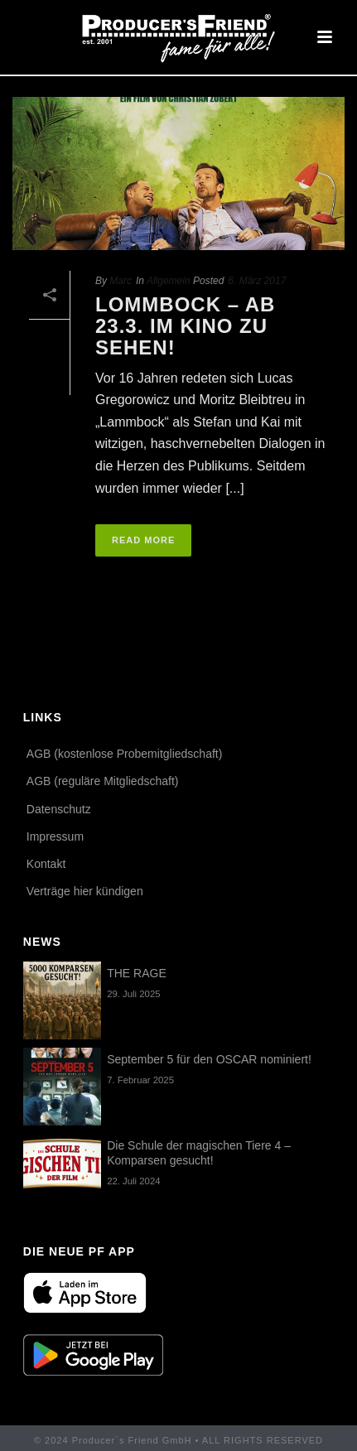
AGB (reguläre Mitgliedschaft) (103, 781)
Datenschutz (59, 809)
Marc (120, 281)
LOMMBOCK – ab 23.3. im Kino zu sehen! (185, 326)
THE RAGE (136, 973)
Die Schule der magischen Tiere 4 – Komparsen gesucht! (199, 1153)
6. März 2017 (257, 281)
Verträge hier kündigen (85, 891)
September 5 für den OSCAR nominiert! (209, 1059)
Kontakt (46, 863)
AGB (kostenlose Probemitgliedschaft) (125, 753)
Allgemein (169, 281)
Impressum (55, 836)
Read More (143, 540)
